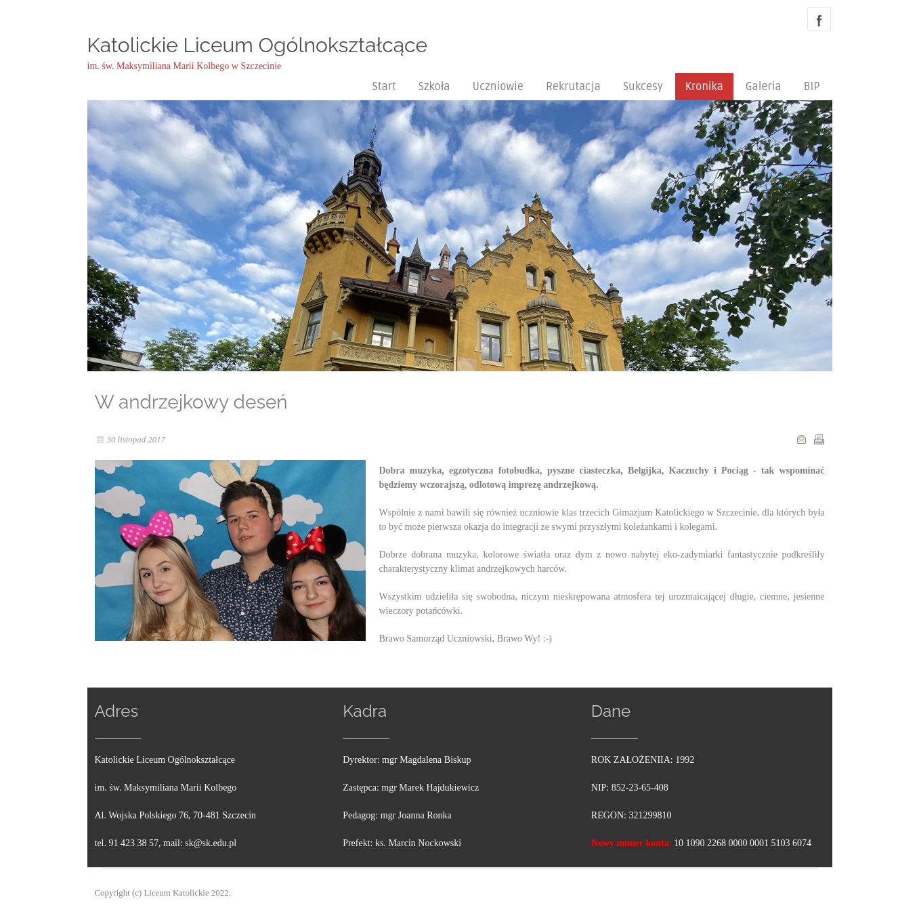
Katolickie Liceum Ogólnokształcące (257, 45)
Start (384, 86)
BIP (812, 86)
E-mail (801, 439)
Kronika (704, 86)
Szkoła (434, 86)
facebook (819, 19)
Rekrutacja (573, 86)
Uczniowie (497, 86)
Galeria (764, 86)
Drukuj (819, 439)
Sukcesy (643, 86)
